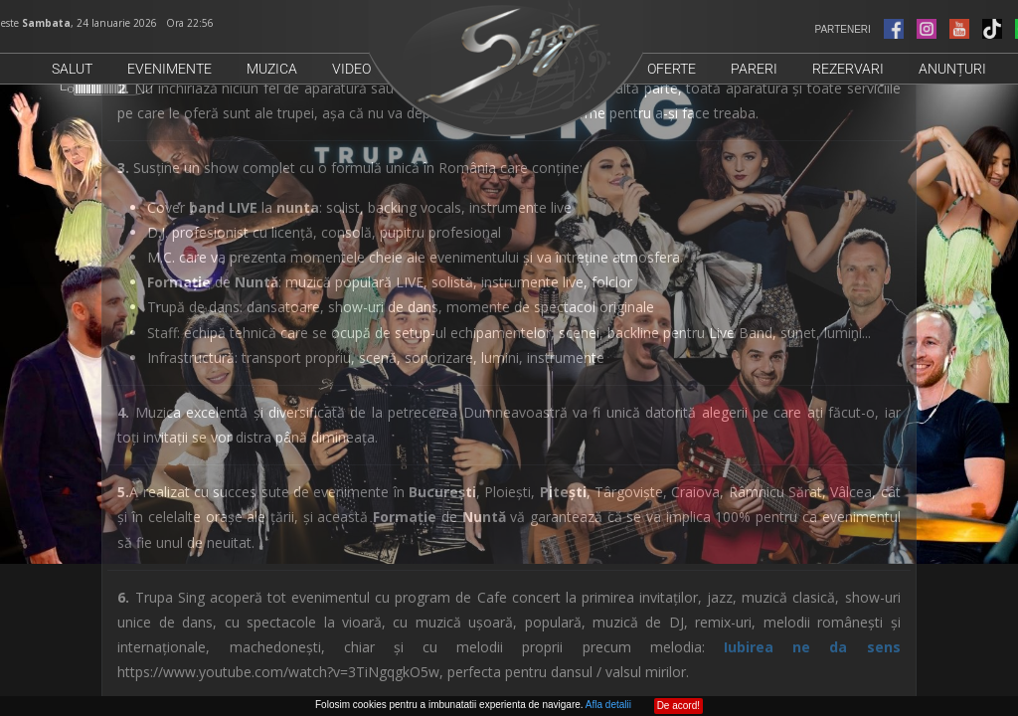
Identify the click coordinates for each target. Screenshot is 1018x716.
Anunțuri (952, 69)
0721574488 (261, 594)
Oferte (671, 69)
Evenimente (169, 69)
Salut (72, 69)
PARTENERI (876, 29)
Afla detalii (608, 704)
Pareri (754, 69)
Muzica (272, 69)
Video (351, 69)
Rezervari (848, 69)
